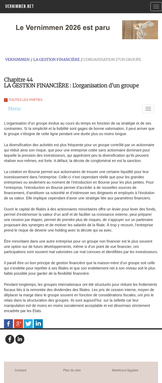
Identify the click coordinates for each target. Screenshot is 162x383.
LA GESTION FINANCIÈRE (56, 59)
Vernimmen (17, 59)
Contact (20, 370)
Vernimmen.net (19, 6)
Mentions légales (125, 370)
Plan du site (72, 370)
